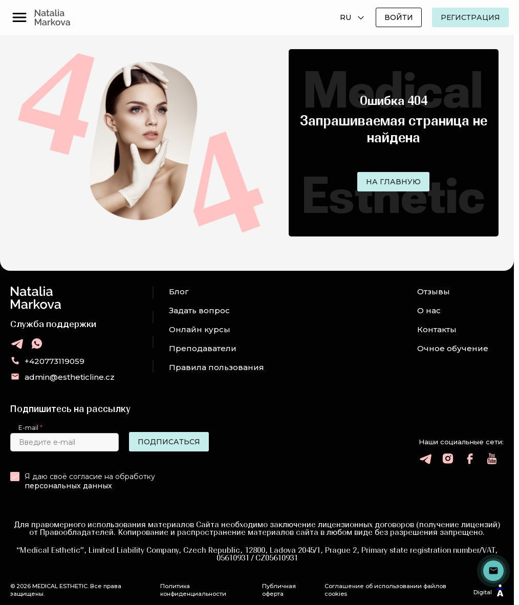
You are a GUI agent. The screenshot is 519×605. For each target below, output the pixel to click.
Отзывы (433, 291)
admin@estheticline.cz (70, 377)
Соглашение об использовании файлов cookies (385, 589)
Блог (179, 291)
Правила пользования (216, 367)
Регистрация (470, 17)
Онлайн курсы (199, 329)
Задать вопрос (199, 310)
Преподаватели (202, 348)
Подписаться (169, 441)
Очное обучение (452, 348)
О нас (429, 310)
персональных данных (68, 485)
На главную (393, 181)
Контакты (437, 329)
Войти (398, 17)
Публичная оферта (279, 589)
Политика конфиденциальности (193, 589)
